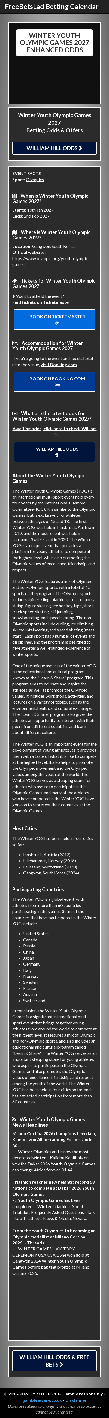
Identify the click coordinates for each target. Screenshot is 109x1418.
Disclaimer (76, 1400)
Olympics (35, 179)
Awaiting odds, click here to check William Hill (55, 431)
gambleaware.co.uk (42, 1400)
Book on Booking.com (57, 381)
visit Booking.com (59, 364)
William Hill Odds (54, 148)
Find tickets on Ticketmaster (41, 302)
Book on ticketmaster (57, 319)
